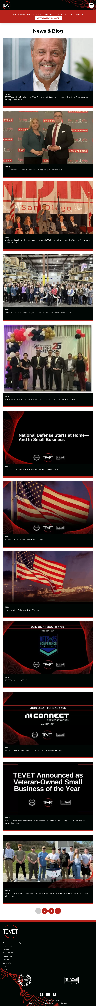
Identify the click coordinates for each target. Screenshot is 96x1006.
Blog (4, 966)
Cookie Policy (34, 1003)
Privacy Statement (50, 1003)
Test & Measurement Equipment (15, 943)
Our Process (7, 956)
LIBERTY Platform (9, 946)
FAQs (5, 970)
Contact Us (7, 963)
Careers (6, 960)
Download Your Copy (48, 18)
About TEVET (8, 953)
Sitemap (64, 1003)
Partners (6, 950)
